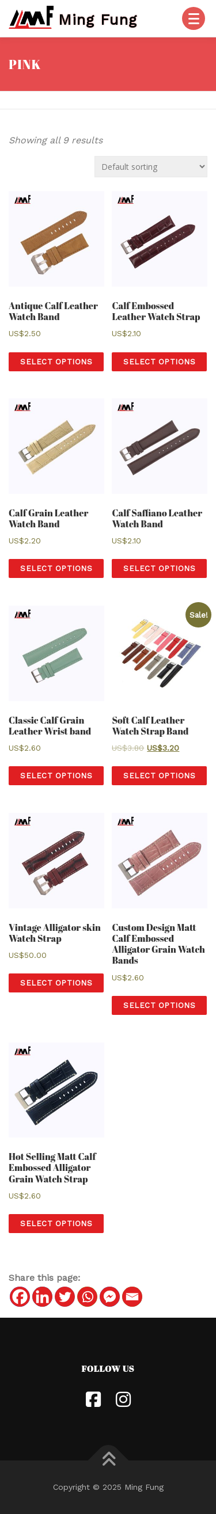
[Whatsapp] (87, 1297)
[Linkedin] (42, 1297)
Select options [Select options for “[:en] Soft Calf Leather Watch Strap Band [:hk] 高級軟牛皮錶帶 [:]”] (159, 775)
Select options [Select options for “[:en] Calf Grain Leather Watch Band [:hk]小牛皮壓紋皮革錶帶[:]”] (56, 568)
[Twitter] (65, 1297)
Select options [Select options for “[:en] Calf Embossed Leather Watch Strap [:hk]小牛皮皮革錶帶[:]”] (159, 361)
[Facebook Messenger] (110, 1297)
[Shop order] (150, 166)
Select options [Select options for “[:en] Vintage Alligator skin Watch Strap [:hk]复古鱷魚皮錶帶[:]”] (56, 983)
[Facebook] (20, 1297)
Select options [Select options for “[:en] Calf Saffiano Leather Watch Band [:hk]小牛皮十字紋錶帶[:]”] (159, 568)
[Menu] (193, 18)
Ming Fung (97, 19)
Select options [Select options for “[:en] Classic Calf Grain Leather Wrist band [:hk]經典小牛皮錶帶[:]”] (56, 775)
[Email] (132, 1297)
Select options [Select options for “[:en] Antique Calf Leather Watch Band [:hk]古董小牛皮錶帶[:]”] (56, 361)
